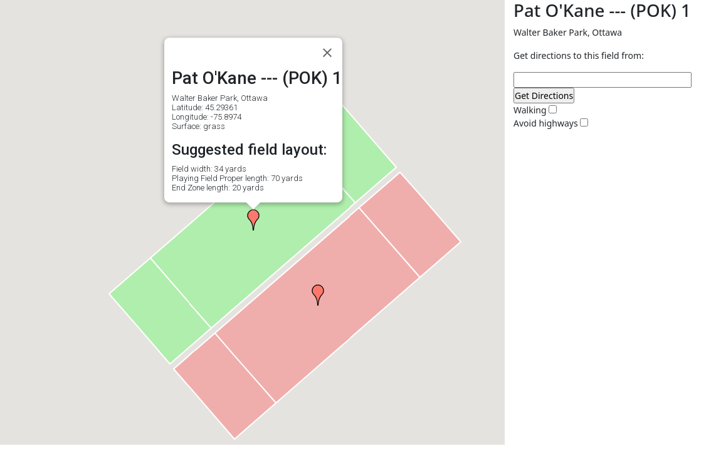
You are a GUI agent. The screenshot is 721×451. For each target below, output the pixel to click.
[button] (253, 220)
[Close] (327, 53)
